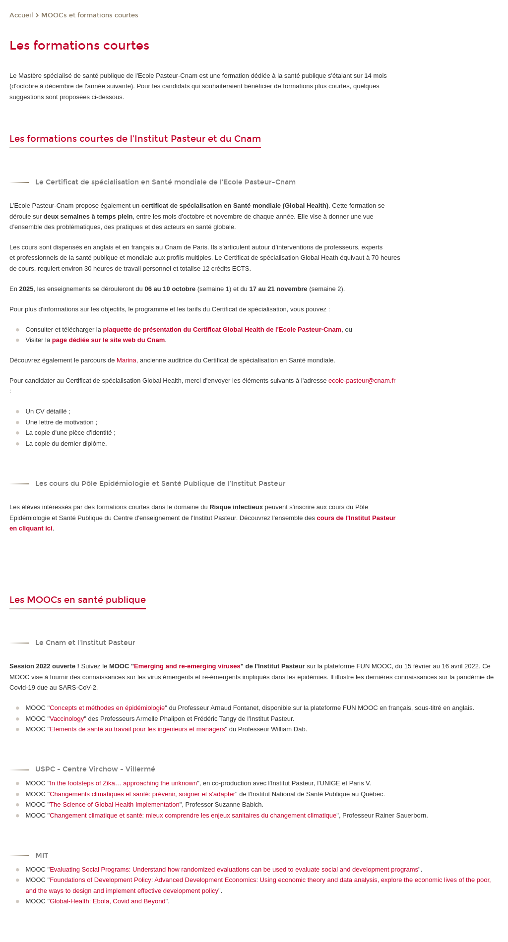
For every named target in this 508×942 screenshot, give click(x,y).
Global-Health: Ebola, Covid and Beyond (107, 901)
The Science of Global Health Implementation (115, 804)
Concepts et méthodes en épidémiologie (107, 707)
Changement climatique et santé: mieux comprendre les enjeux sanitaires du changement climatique (193, 815)
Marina (126, 360)
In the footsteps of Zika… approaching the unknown (123, 783)
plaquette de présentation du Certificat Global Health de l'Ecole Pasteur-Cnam (222, 329)
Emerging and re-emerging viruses (187, 666)
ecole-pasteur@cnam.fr (361, 380)
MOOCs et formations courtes (89, 15)
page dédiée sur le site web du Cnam (108, 340)
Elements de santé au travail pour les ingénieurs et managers (137, 729)
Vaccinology (67, 718)
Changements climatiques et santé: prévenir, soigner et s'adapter (142, 794)
